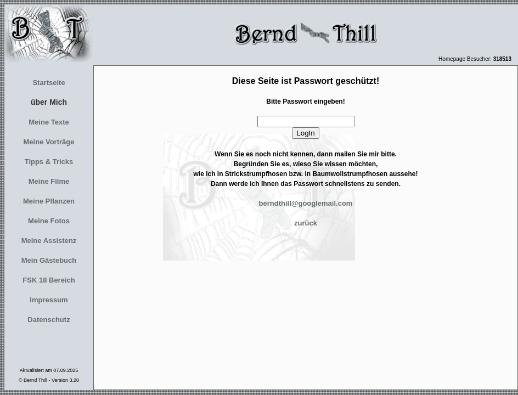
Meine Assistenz (49, 240)
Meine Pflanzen (49, 201)
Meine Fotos (49, 221)
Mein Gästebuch (48, 260)
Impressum (48, 300)
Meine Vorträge (49, 142)
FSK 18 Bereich (48, 280)
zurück (305, 223)
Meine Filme (49, 181)
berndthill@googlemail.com (306, 203)
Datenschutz (48, 319)
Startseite (48, 82)
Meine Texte (49, 122)
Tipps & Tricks (49, 161)
